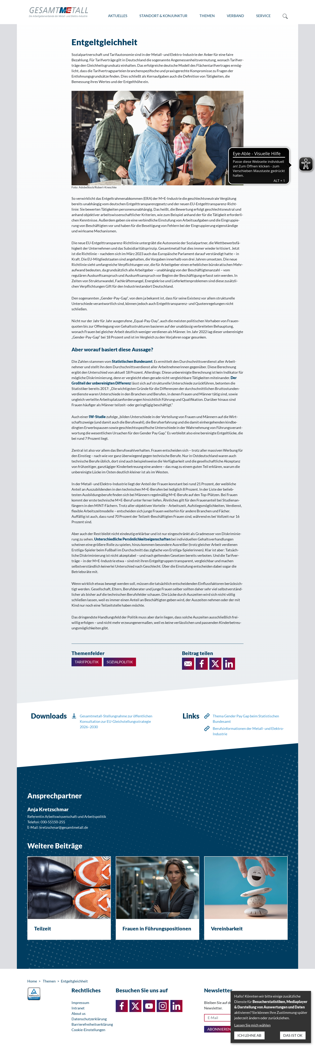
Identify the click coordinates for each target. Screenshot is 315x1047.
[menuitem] (117, 16)
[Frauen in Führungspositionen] (157, 898)
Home (32, 981)
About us (79, 1013)
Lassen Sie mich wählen (252, 1025)
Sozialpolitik (120, 662)
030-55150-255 (53, 822)
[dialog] (271, 1017)
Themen (207, 15)
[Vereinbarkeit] (246, 898)
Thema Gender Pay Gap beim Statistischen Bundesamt (246, 719)
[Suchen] (282, 16)
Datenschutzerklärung (89, 1019)
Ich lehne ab (249, 1035)
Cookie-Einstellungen (88, 1030)
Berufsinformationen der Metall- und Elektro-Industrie (248, 731)
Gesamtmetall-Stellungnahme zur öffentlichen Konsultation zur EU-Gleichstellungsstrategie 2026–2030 (116, 721)
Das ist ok (292, 1035)
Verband (235, 15)
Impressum (80, 1002)
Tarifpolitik (87, 662)
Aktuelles (117, 15)
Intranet (78, 1008)
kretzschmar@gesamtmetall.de (63, 827)
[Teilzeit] (69, 898)
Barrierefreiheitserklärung (92, 1024)
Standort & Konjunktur (163, 15)
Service (263, 15)
